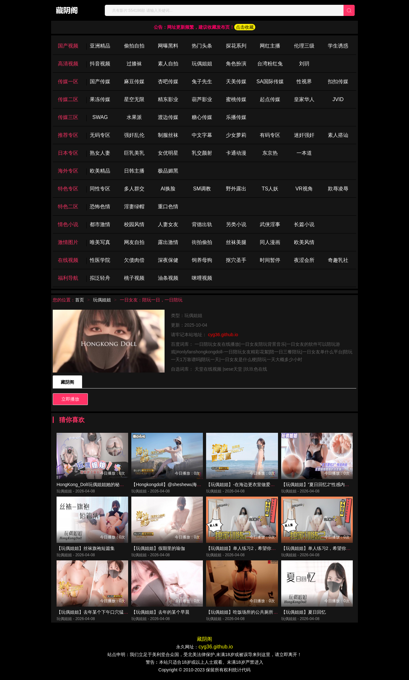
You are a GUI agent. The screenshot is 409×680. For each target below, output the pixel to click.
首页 (79, 299)
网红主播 (270, 45)
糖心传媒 (202, 117)
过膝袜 (134, 63)
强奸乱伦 (134, 135)
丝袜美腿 (236, 242)
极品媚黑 (168, 171)
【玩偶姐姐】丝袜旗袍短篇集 (86, 548)
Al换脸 (168, 188)
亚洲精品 (100, 45)
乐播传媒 (236, 117)
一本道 (304, 153)
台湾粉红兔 (270, 63)
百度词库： (183, 344)
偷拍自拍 (134, 45)
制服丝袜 (168, 135)
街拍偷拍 (202, 242)
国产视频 (68, 45)
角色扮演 (236, 63)
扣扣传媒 (338, 81)
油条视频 (168, 278)
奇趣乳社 (338, 260)
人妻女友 (168, 224)
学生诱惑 (338, 45)
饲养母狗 (202, 260)
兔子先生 (202, 81)
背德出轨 (202, 224)
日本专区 (68, 153)
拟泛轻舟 (100, 278)
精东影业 (168, 99)
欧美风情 (304, 242)
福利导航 (68, 278)
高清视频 (68, 63)
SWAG (100, 117)
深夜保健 (168, 260)
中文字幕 (202, 135)
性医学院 (100, 260)
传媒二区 (68, 99)
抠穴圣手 (236, 260)
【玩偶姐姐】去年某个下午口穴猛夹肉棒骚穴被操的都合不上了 (119, 612)
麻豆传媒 (134, 81)
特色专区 (68, 188)
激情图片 (68, 242)
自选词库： (183, 369)
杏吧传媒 (168, 81)
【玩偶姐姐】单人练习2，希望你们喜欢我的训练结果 (334, 548)
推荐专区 (68, 135)
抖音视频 (100, 63)
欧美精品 (100, 171)
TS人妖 (270, 188)
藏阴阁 (67, 382)
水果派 (134, 117)
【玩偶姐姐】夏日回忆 (303, 612)
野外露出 (236, 188)
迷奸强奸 (304, 135)
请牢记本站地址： (189, 334)
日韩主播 (134, 171)
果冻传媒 (100, 99)
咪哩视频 (202, 278)
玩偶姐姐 (202, 63)
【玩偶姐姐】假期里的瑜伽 (158, 548)
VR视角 (304, 188)
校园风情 (134, 224)
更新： (177, 325)
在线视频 (68, 260)
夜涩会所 (304, 260)
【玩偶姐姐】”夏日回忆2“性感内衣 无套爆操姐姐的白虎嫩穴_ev (344, 484)
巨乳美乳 (134, 153)
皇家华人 (304, 99)
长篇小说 (304, 224)
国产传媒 (100, 81)
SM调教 (202, 188)
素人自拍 (168, 63)
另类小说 (236, 224)
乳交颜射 (202, 153)
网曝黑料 (168, 45)
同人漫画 (270, 242)
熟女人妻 (100, 153)
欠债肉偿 (134, 260)
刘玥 (304, 63)
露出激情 (168, 242)
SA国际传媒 (269, 81)
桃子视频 (134, 278)
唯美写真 (100, 242)
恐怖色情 (100, 206)
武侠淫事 (270, 224)
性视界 (304, 81)
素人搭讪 (338, 135)
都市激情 (100, 224)
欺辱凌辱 (338, 188)
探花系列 (236, 45)
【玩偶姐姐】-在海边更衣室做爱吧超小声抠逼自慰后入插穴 (265, 484)
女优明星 (168, 153)
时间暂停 (270, 260)
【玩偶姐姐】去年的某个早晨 (160, 612)
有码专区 (270, 135)
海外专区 (68, 171)
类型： (177, 315)
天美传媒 (236, 81)
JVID (338, 99)
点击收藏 (245, 27)
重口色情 (168, 206)
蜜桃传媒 (236, 99)
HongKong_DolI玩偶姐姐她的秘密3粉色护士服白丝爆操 (112, 484)
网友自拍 (134, 242)
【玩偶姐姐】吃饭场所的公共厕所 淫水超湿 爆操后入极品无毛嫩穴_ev (275, 612)
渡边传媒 (168, 117)
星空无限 (134, 99)
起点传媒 (270, 99)
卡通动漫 (236, 153)
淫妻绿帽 (134, 206)
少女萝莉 (236, 135)
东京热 (270, 153)
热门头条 (202, 45)
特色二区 (68, 206)
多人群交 (134, 188)
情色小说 (68, 224)
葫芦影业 (202, 99)
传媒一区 (68, 81)
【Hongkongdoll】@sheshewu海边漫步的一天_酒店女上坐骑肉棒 (196, 484)
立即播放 (70, 399)
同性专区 (100, 188)
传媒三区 (68, 117)
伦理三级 (304, 45)
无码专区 (100, 135)
